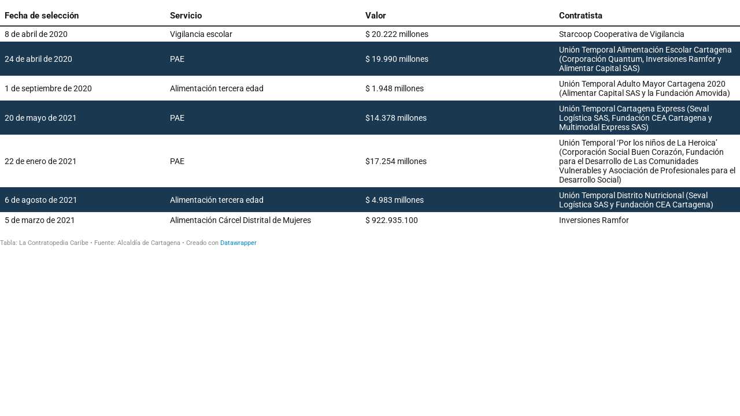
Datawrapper (238, 243)
